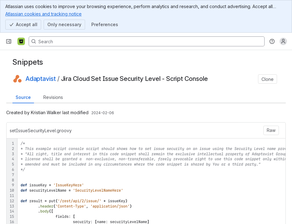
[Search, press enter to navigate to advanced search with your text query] (147, 41)
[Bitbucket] (21, 41)
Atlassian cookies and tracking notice (43, 13)
